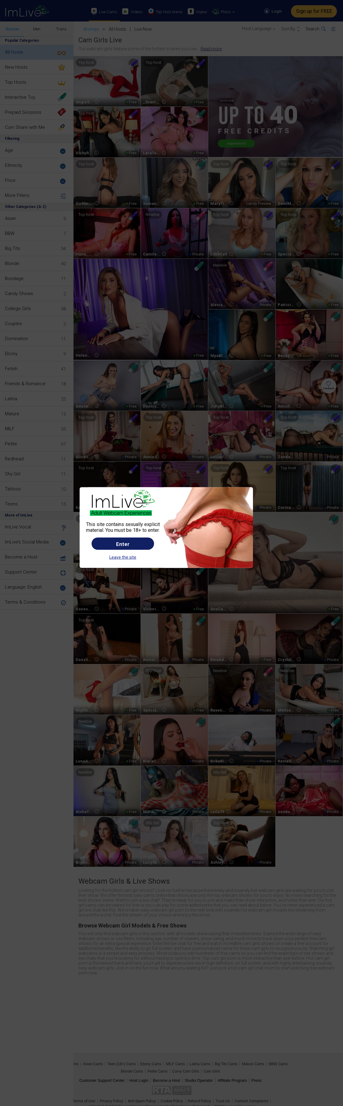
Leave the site (122, 557)
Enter (123, 544)
